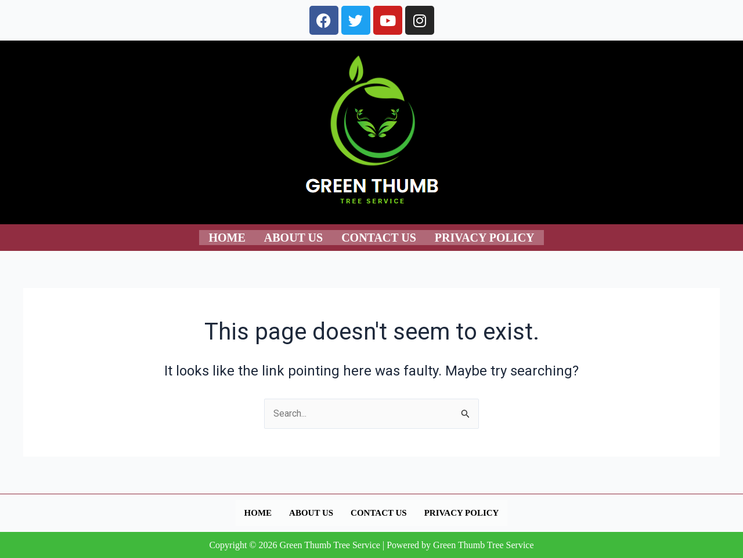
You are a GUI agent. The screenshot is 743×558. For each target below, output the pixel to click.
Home (226, 237)
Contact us (378, 237)
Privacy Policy (485, 237)
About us (293, 237)
